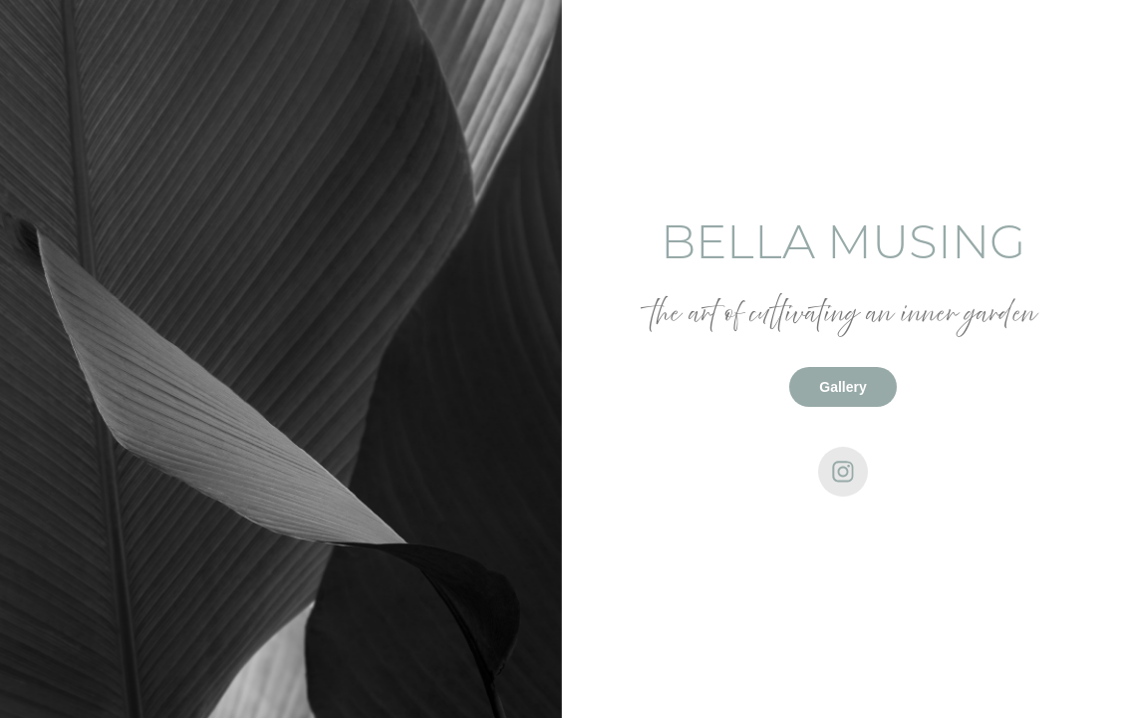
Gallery (842, 387)
